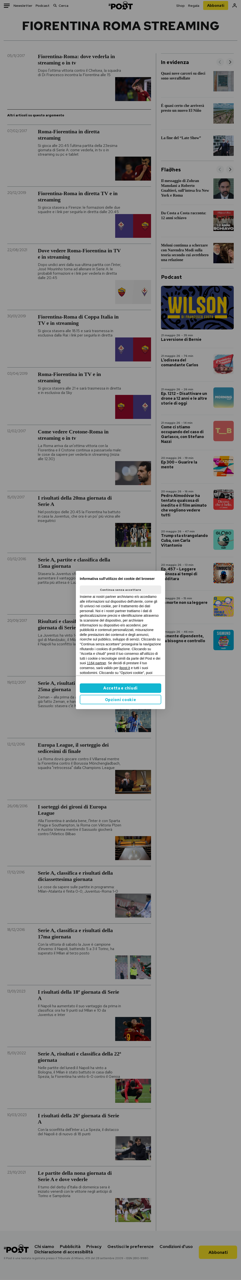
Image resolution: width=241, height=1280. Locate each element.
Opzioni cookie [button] (120, 699)
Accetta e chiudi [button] (120, 688)
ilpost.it (124, 668)
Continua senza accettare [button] (120, 590)
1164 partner (96, 663)
